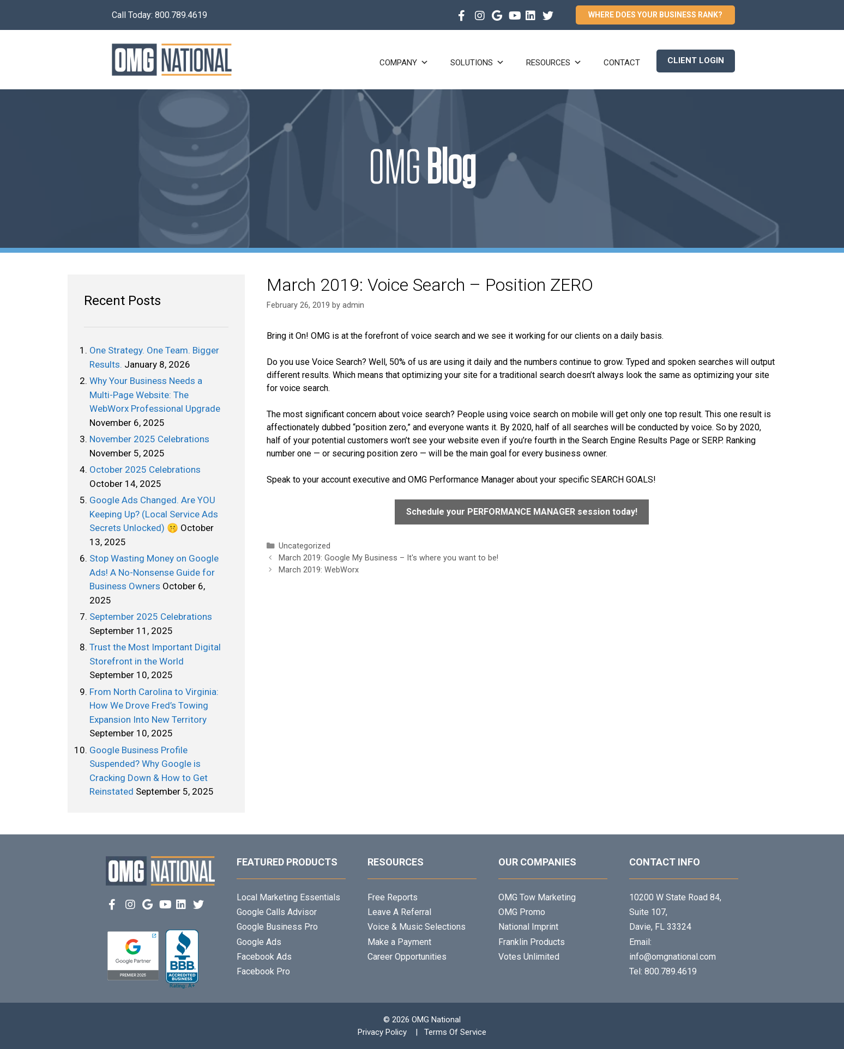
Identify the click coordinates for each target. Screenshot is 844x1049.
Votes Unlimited (528, 957)
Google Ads (259, 942)
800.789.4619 (181, 15)
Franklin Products (531, 942)
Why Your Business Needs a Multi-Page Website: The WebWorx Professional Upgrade (154, 394)
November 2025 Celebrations (149, 439)
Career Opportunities (407, 957)
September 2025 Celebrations (150, 616)
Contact (622, 63)
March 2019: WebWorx (319, 570)
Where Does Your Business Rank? (655, 14)
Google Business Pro (277, 927)
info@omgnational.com (672, 957)
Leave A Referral (399, 912)
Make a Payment (399, 942)
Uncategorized (304, 546)
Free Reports (392, 897)
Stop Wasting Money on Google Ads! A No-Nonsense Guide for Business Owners (154, 572)
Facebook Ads (264, 957)
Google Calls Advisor (277, 912)
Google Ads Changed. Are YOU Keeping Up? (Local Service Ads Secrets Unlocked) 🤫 (153, 514)
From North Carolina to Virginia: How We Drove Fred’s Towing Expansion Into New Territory (154, 705)
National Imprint (528, 927)
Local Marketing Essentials (288, 897)
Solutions (477, 63)
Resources (554, 63)
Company (404, 63)
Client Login (695, 60)
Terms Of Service (455, 1032)
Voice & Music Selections (416, 927)
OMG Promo (521, 912)
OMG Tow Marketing (537, 897)
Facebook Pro (263, 971)
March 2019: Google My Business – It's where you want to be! (388, 558)
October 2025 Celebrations (145, 469)
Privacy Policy (382, 1032)
